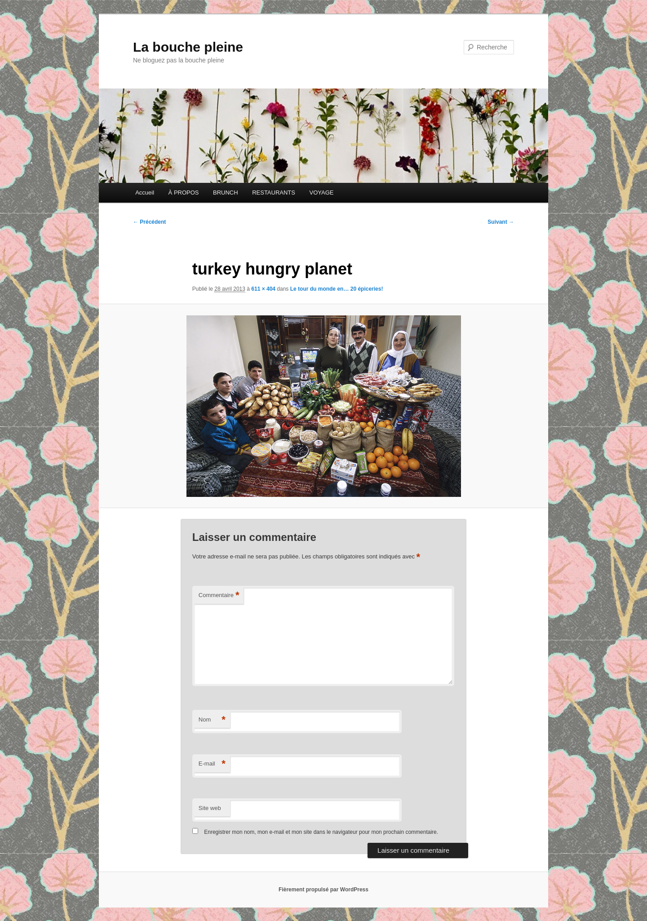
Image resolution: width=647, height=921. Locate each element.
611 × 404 (263, 289)
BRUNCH (225, 192)
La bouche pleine (188, 47)
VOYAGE (321, 192)
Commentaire (219, 595)
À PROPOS (183, 192)
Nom (212, 719)
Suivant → (500, 222)
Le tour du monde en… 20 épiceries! (336, 289)
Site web (210, 808)
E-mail (212, 763)
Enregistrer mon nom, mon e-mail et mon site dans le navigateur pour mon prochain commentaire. (321, 832)
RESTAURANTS (273, 192)
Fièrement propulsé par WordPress (323, 889)
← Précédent (149, 222)
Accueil (144, 192)
